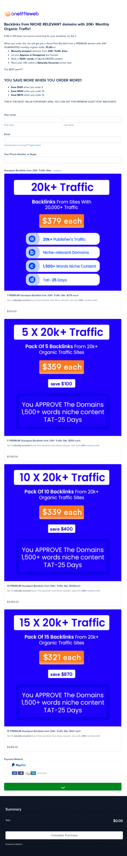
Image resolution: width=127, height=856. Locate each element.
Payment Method (13, 759)
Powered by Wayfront (14, 844)
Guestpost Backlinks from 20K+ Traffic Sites (33, 170)
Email (7, 134)
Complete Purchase (63, 786)
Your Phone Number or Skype (20, 154)
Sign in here (35, 145)
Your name (10, 114)
